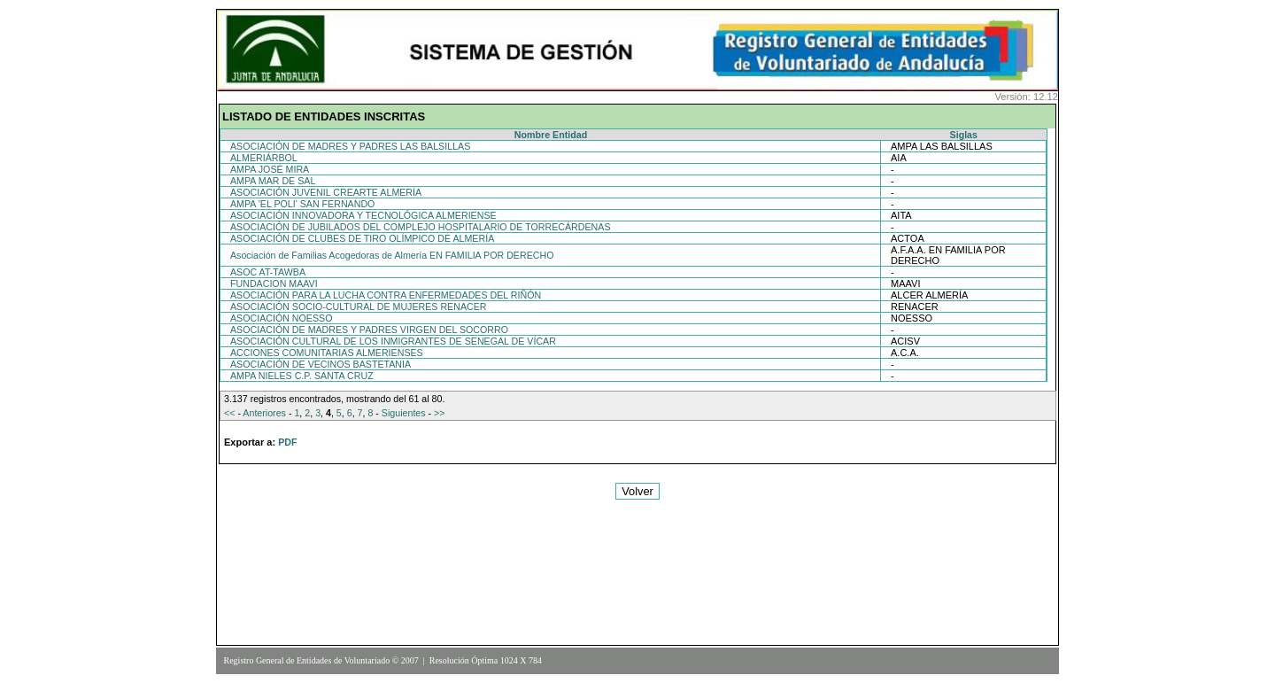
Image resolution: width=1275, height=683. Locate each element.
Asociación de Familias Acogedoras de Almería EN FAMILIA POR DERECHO (391, 255)
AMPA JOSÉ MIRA (269, 169)
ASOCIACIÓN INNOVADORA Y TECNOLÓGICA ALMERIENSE (363, 215)
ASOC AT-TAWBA (267, 272)
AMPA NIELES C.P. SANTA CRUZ (302, 375)
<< (229, 412)
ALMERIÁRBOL (264, 157)
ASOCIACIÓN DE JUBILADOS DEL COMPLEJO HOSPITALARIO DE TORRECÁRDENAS (420, 226)
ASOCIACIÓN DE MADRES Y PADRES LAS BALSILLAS (350, 146)
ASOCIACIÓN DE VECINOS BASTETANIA (320, 364)
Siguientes (404, 412)
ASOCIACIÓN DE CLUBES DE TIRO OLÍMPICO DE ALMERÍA (362, 238)
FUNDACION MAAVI (274, 283)
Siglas (964, 134)
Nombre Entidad (550, 134)
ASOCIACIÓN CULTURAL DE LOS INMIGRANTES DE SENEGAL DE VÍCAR (393, 341)
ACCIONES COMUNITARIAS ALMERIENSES (326, 352)
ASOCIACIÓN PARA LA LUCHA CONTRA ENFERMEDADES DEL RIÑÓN (385, 295)
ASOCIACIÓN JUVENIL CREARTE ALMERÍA (325, 192)
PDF (287, 442)
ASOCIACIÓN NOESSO (281, 318)
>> (439, 412)
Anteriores (264, 412)
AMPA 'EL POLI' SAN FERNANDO (302, 203)
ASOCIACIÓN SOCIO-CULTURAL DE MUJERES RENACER (358, 306)
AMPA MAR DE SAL (272, 180)
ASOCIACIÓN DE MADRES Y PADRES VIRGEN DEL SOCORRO (369, 329)
